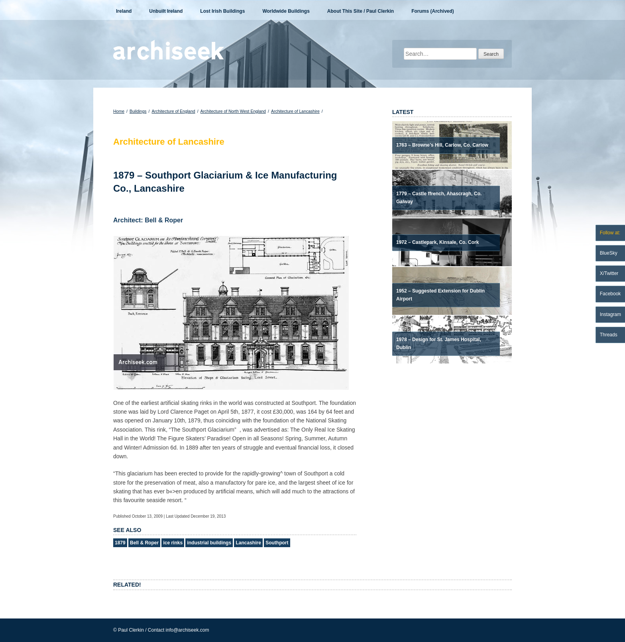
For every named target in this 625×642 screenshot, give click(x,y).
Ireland (124, 11)
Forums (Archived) (432, 11)
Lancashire (248, 543)
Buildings (138, 111)
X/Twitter (609, 273)
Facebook (610, 293)
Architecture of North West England (233, 111)
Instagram (610, 314)
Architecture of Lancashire (295, 111)
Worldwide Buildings (285, 11)
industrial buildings (209, 543)
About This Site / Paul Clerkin (360, 11)
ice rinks (173, 543)
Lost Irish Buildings (222, 11)
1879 (120, 543)
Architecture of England (173, 111)
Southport (276, 543)
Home (118, 111)
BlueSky (608, 253)
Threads (608, 335)
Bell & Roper (144, 543)
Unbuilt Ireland (166, 11)
